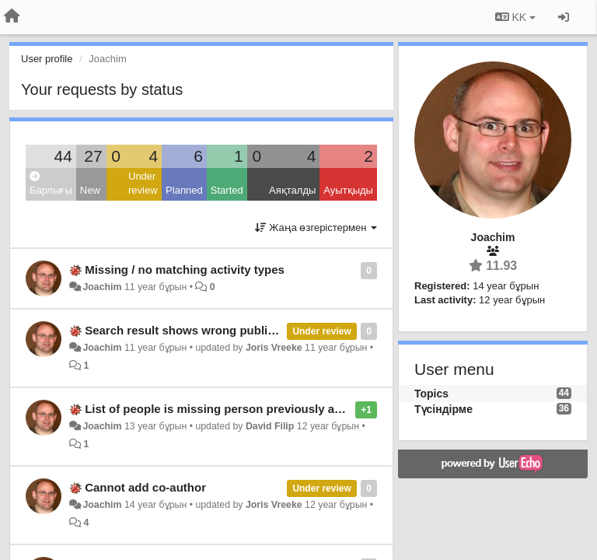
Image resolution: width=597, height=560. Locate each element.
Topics (431, 393)
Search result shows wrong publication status (212, 330)
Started (227, 190)
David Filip (270, 426)
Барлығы (51, 184)
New (90, 190)
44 (63, 156)
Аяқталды (292, 190)
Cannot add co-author (145, 487)
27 (93, 156)
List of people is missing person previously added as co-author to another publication (323, 408)
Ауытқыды (348, 190)
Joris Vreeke (274, 347)
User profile (46, 59)
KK (515, 17)
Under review (143, 183)
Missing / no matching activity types (185, 269)
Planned (184, 190)
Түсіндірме (443, 409)
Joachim (101, 287)
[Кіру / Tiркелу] (564, 17)
